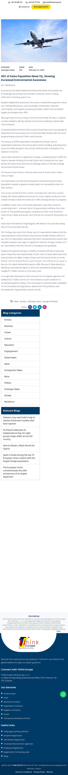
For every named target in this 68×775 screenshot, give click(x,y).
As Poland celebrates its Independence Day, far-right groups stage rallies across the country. (18, 435)
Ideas (7, 364)
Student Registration (12, 735)
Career (7, 332)
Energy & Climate (50, 301)
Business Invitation (11, 702)
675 (20, 70)
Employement (11, 351)
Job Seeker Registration (14, 739)
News (16, 301)
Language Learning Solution (16, 731)
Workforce (9, 401)
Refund (50, 772)
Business (8, 326)
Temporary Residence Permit (16, 718)
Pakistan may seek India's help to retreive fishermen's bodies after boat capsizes (19, 420)
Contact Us (25, 7)
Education (9, 345)
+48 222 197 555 (34, 2)
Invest (6, 714)
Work (5, 698)
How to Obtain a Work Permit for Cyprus (19, 447)
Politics (7, 383)
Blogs (5, 756)
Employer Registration (13, 748)
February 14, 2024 (36, 70)
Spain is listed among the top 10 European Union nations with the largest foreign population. (19, 458)
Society (23, 301)
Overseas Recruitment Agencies (18, 744)
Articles (8, 319)
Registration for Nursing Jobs (16, 752)
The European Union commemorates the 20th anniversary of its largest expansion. (15, 472)
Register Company (12, 710)
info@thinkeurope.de (54, 2)
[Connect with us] (34, 541)
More (7, 376)
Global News (10, 357)
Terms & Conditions (23, 772)
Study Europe (9, 693)
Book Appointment (41, 7)
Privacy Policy (39, 772)
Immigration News (13, 370)
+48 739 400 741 (16, 2)
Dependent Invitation (13, 706)
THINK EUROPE (18, 765)
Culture (8, 338)
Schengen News (8, 70)
